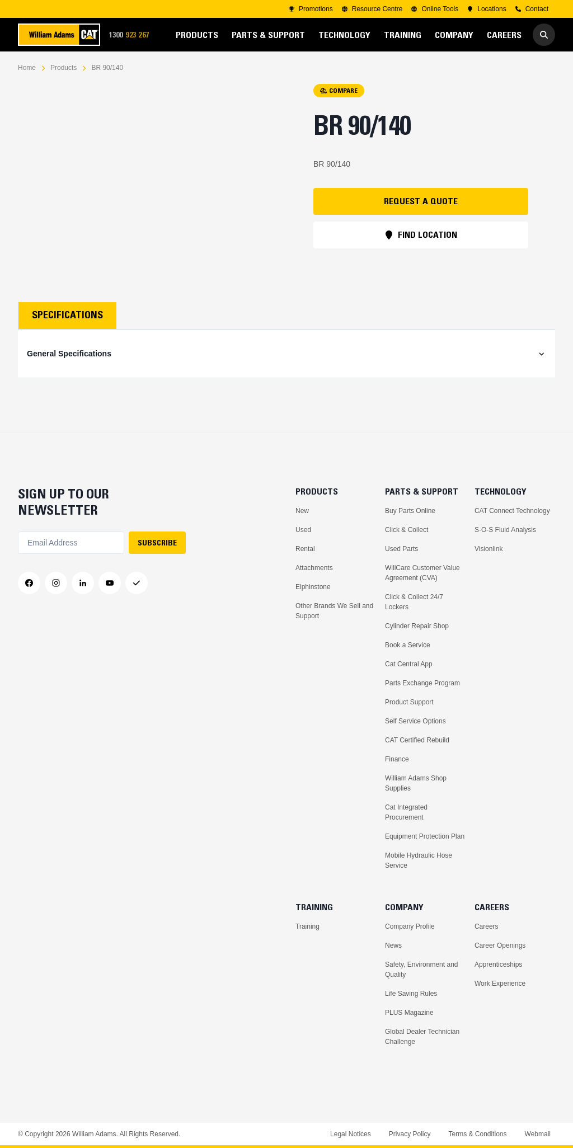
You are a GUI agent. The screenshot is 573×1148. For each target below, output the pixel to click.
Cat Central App (409, 664)
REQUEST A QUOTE (421, 200)
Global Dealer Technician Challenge (422, 1037)
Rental (305, 549)
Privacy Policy (410, 1134)
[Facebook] (29, 583)
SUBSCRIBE (157, 543)
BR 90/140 (107, 68)
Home (27, 68)
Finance (397, 759)
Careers (487, 926)
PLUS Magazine (409, 1013)
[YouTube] (109, 583)
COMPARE (339, 90)
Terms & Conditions (477, 1134)
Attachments (314, 568)
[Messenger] (136, 583)
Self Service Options (415, 721)
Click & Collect (406, 530)
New (302, 511)
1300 (132, 35)
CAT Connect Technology (512, 511)
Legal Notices (350, 1134)
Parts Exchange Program (422, 683)
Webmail (538, 1134)
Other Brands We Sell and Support (334, 611)
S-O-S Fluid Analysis (505, 530)
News (393, 945)
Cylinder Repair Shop (417, 626)
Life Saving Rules (411, 994)
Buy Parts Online (410, 511)
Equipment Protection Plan (424, 836)
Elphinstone (313, 587)
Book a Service (407, 645)
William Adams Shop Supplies (416, 783)
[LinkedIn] (83, 583)
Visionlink (488, 549)
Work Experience (500, 983)
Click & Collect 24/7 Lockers (414, 602)
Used (303, 530)
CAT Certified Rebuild (417, 740)
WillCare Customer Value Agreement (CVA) (422, 573)
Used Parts (401, 549)
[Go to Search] (544, 34)
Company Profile (410, 926)
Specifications (67, 315)
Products (63, 68)
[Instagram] (56, 583)
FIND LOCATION (420, 234)
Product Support (409, 702)
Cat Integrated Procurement (406, 812)
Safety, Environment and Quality (421, 969)
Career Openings (500, 945)
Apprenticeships (498, 964)
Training (307, 926)
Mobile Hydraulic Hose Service (418, 860)
